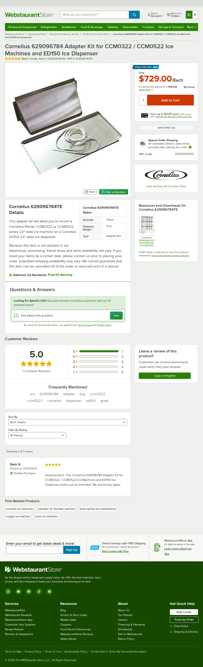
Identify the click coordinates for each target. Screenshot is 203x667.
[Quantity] (143, 100)
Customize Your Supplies (20, 624)
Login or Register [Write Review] (164, 375)
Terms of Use (85, 325)
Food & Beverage (92, 27)
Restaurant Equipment (22, 27)
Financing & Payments (131, 624)
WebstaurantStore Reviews (76, 634)
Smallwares (69, 27)
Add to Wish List (166, 127)
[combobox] (94, 15)
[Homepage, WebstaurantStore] (29, 15)
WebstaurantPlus (15, 610)
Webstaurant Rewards (18, 615)
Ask (116, 315)
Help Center (184, 612)
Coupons (65, 624)
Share (90, 191)
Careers (123, 619)
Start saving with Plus (115, 551)
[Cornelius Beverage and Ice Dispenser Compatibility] (146, 230)
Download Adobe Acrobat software (170, 255)
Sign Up (71, 550)
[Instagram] (8, 591)
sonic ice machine (46, 516)
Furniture (148, 27)
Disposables (130, 27)
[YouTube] (18, 591)
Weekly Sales (68, 619)
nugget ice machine (18, 516)
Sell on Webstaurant (130, 634)
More (191, 27)
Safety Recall (68, 638)
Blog (63, 610)
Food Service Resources (75, 629)
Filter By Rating (17, 430)
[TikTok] (39, 591)
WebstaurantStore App (19, 619)
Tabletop (112, 27)
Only (142, 72)
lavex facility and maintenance (98, 508)
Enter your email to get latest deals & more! (40, 543)
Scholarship (125, 629)
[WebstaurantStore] (54, 569)
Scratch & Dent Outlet (73, 615)
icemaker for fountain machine (56, 508)
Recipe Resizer (14, 629)
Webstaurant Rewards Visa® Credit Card (174, 117)
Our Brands (125, 615)
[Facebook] (29, 591)
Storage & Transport (171, 27)
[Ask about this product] (67, 315)
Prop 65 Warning (60, 275)
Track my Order (184, 619)
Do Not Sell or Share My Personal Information (118, 651)
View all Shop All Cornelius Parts (166, 186)
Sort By (12, 416)
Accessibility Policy (75, 651)
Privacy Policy (104, 325)
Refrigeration (49, 27)
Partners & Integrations (19, 634)
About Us (123, 610)
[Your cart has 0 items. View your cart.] (192, 15)
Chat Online (179, 626)
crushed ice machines (19, 508)
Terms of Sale (13, 651)
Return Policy (126, 638)
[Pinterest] (49, 591)
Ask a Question (113, 192)
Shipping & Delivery (184, 631)
